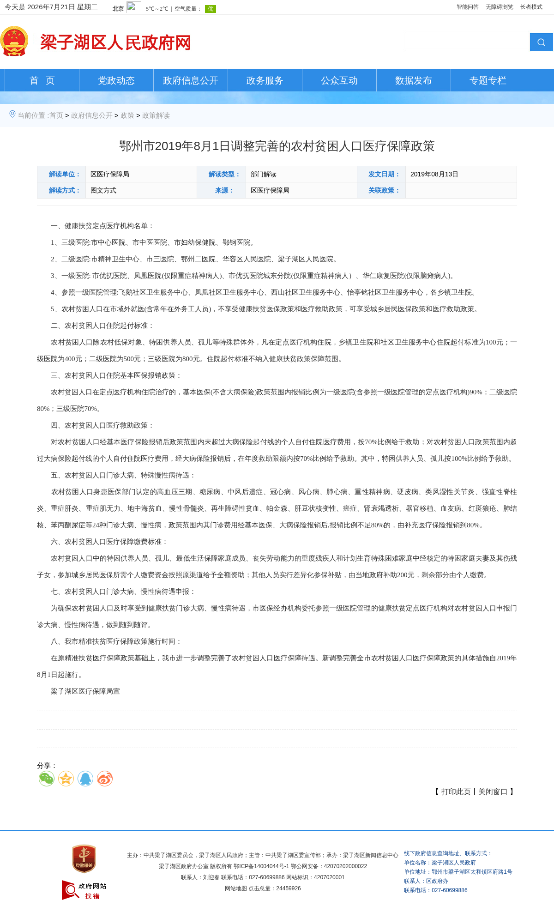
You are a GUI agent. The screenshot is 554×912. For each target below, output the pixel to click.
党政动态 (116, 80)
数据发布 (413, 80)
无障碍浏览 (499, 7)
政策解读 (156, 115)
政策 (127, 115)
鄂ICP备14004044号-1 (261, 866)
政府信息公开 (190, 80)
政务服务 (265, 80)
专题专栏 (488, 80)
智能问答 (468, 7)
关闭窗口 (493, 792)
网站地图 (236, 888)
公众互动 (339, 80)
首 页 (42, 80)
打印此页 (456, 792)
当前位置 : (33, 115)
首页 (56, 115)
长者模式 (531, 7)
